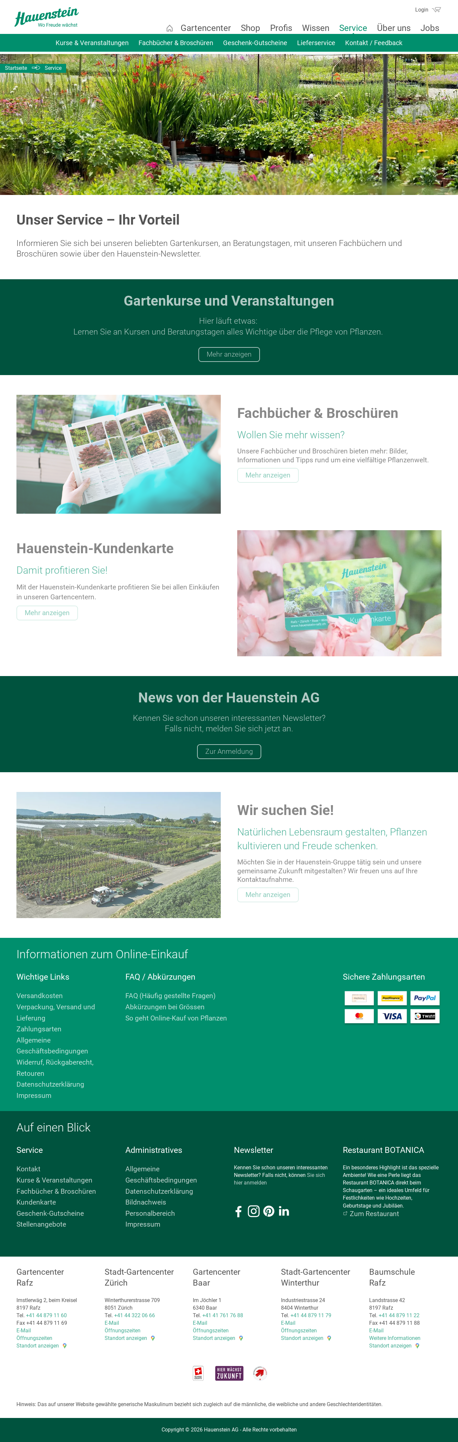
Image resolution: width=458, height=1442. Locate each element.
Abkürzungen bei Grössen (165, 1007)
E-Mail (23, 1330)
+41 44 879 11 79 (311, 1315)
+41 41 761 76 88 (222, 1315)
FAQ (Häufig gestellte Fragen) (170, 996)
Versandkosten (39, 996)
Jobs (427, 28)
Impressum (33, 1096)
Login (419, 10)
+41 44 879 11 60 (46, 1315)
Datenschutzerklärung (50, 1084)
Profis (278, 28)
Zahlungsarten (39, 1029)
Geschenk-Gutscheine (255, 45)
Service (351, 28)
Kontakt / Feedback (373, 45)
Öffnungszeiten (34, 1338)
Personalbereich (150, 1213)
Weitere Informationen (394, 1338)
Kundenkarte (36, 1202)
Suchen (405, 12)
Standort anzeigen (37, 1346)
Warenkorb (434, 9)
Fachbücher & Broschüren (176, 45)
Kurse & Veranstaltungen (92, 45)
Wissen (313, 28)
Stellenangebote (41, 1224)
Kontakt (28, 1169)
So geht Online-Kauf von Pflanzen (176, 1018)
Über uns (391, 28)
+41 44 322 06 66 (134, 1315)
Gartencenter (203, 28)
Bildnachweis (145, 1202)
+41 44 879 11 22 (399, 1315)
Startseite (167, 28)
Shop (248, 28)
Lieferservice (316, 45)
